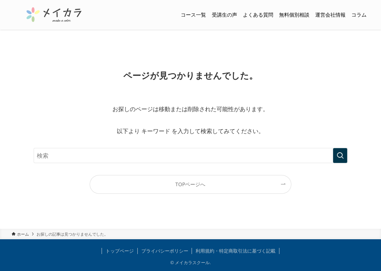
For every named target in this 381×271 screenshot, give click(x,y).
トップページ (120, 251)
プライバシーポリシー (164, 251)
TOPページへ (190, 184)
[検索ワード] (190, 155)
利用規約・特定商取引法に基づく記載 (235, 251)
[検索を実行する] (340, 155)
